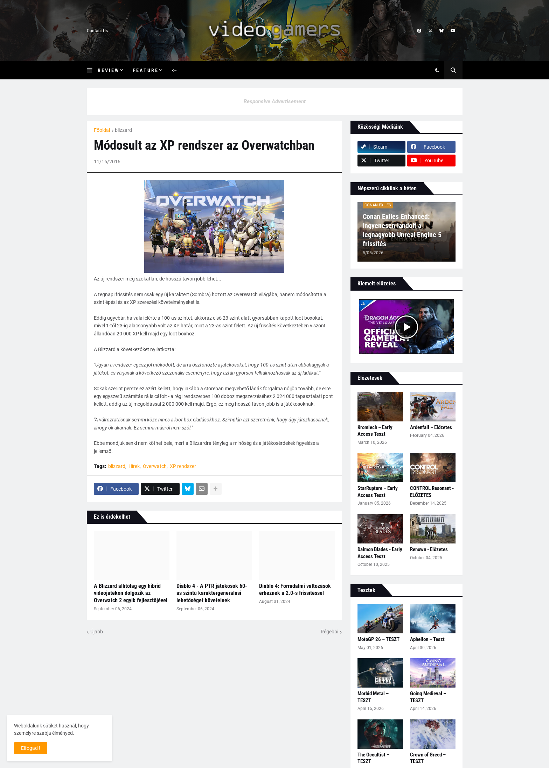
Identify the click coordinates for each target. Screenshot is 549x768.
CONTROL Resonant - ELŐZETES (432, 491)
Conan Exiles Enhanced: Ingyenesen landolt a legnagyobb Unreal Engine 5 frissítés (402, 230)
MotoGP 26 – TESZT (378, 639)
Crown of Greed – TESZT (428, 758)
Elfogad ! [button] (30, 748)
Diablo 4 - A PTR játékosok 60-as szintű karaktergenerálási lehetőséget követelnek (211, 593)
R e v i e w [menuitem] (108, 70)
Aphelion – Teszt (427, 639)
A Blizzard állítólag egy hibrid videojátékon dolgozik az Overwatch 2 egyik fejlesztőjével (130, 593)
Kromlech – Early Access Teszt (374, 431)
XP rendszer (183, 466)
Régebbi (329, 631)
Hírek (134, 466)
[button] (92, 70)
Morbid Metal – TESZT (373, 697)
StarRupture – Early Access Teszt (377, 491)
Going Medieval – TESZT (428, 697)
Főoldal (102, 130)
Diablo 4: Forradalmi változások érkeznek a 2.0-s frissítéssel (295, 590)
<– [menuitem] (174, 70)
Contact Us (97, 30)
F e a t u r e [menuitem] (145, 70)
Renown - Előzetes (429, 549)
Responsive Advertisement (275, 101)
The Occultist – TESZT (373, 758)
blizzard (123, 130)
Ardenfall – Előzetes (431, 427)
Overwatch (155, 466)
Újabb (96, 631)
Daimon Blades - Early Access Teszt (379, 553)
